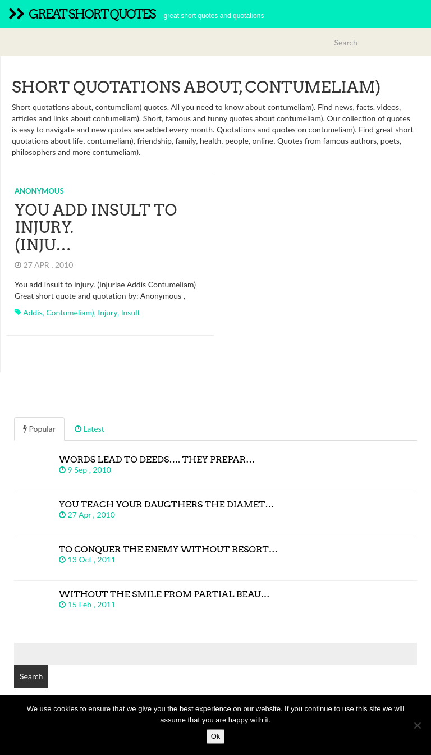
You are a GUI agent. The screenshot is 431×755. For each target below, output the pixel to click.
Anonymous (39, 190)
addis (32, 312)
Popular (39, 428)
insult (130, 312)
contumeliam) (70, 312)
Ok (216, 736)
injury (107, 312)
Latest (89, 428)
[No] (417, 725)
